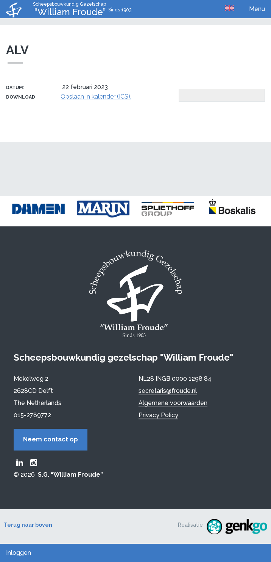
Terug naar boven (28, 525)
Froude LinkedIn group (20, 463)
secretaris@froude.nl (168, 390)
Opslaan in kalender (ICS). (96, 96)
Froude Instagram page (34, 463)
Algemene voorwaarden (173, 403)
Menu (257, 9)
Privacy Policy (158, 415)
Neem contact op (50, 439)
